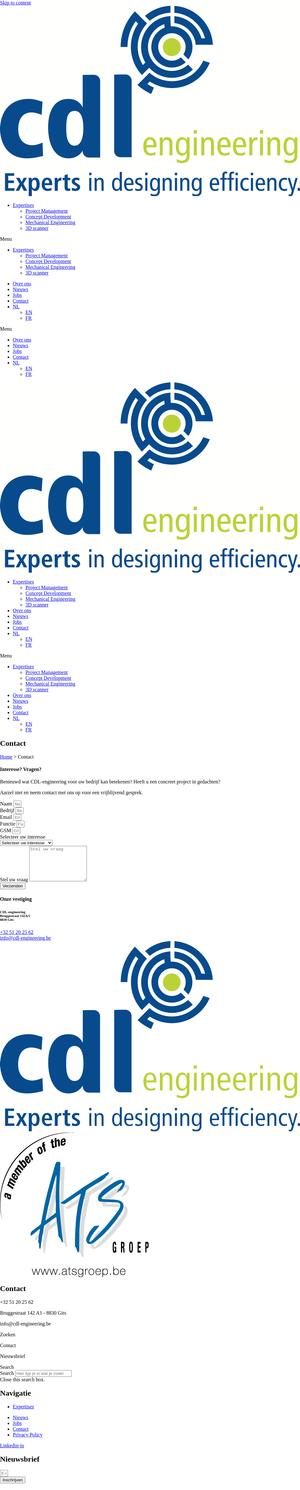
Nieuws (20, 289)
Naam (6, 803)
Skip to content (15, 2)
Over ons (22, 283)
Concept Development (48, 216)
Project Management (46, 211)
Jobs (17, 295)
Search (7, 1380)
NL (16, 306)
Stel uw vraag (14, 886)
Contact (21, 301)
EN (28, 312)
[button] (150, 239)
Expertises (23, 205)
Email (6, 817)
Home (6, 757)
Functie (8, 823)
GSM (6, 830)
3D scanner (36, 228)
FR (28, 318)
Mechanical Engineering (50, 222)
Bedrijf (8, 810)
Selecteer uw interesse (22, 837)
